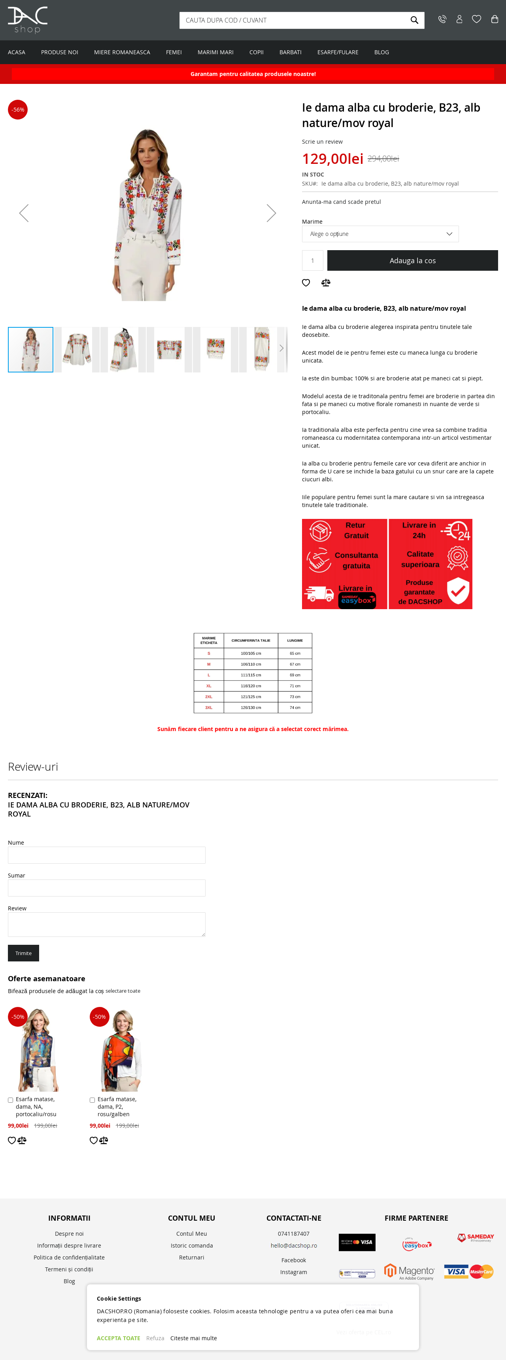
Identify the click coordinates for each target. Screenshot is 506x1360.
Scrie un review (322, 141)
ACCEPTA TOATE (118, 1338)
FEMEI (174, 52)
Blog (69, 1281)
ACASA (16, 52)
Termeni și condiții (69, 1269)
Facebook (293, 1260)
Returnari (191, 1257)
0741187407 (294, 1233)
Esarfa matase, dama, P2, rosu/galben (117, 1106)
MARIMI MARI (216, 52)
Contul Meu (191, 1233)
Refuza (155, 1338)
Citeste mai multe (193, 1338)
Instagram (293, 1272)
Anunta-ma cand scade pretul (341, 201)
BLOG (381, 52)
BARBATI (290, 52)
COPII (256, 52)
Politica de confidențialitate (69, 1257)
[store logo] (57, 20)
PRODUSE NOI (59, 52)
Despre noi (69, 1233)
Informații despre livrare (69, 1245)
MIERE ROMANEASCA (122, 52)
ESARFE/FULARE (338, 52)
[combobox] (302, 20)
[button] (24, 213)
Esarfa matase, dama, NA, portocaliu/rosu (36, 1106)
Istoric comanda (192, 1245)
